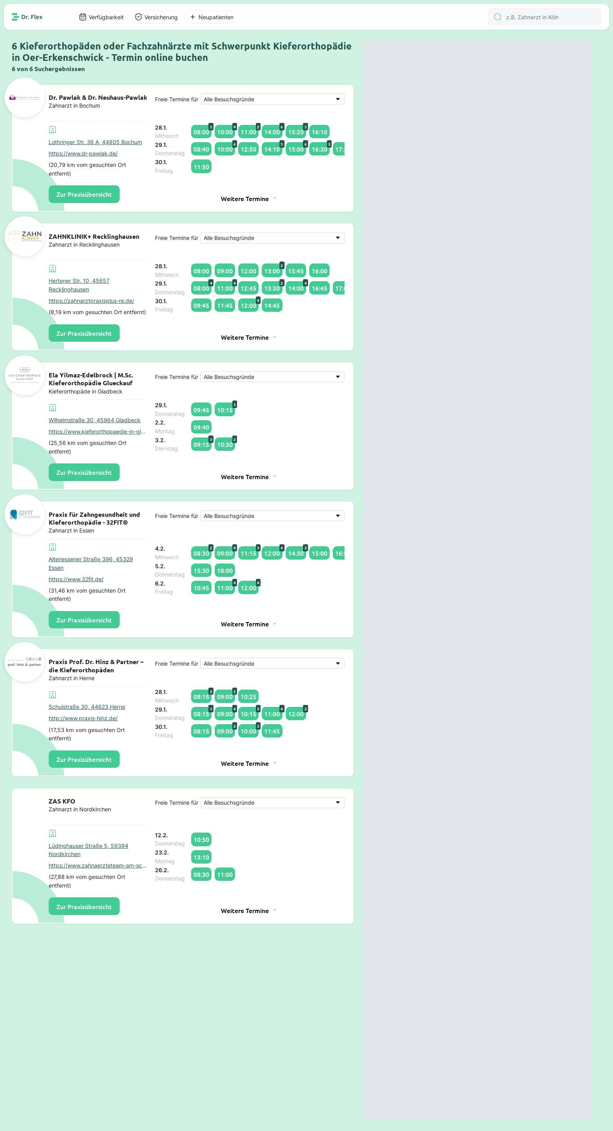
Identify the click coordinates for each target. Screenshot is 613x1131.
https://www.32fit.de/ (76, 579)
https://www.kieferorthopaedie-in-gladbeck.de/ (98, 431)
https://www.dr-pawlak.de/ (83, 153)
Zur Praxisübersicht (84, 194)
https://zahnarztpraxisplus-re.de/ (91, 300)
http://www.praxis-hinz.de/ (83, 718)
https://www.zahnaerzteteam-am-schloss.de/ (98, 865)
